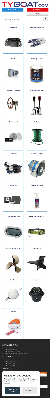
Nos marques (12, 361)
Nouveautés (12, 10)
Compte (37, 14)
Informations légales (14, 351)
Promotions (37, 10)
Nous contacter (12, 349)
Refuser (29, 390)
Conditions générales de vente (17, 353)
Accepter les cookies (12, 390)
